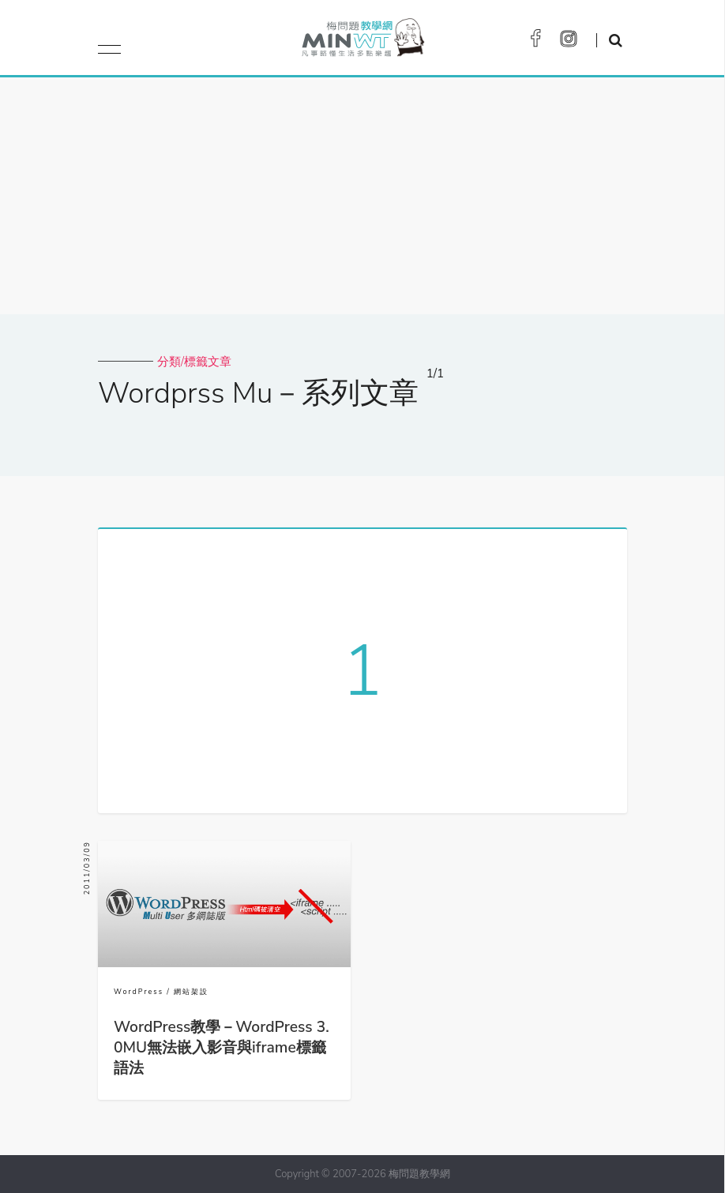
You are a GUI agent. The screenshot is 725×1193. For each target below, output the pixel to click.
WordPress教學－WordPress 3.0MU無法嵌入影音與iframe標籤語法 (221, 1048)
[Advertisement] (362, 195)
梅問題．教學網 (362, 41)
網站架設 (191, 991)
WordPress (138, 991)
